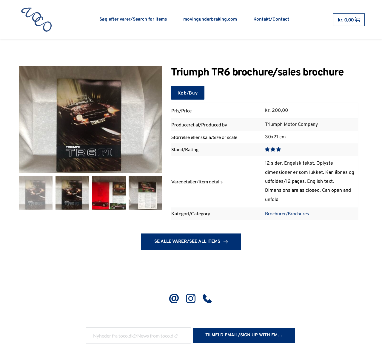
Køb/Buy (188, 93)
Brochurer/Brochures (287, 214)
